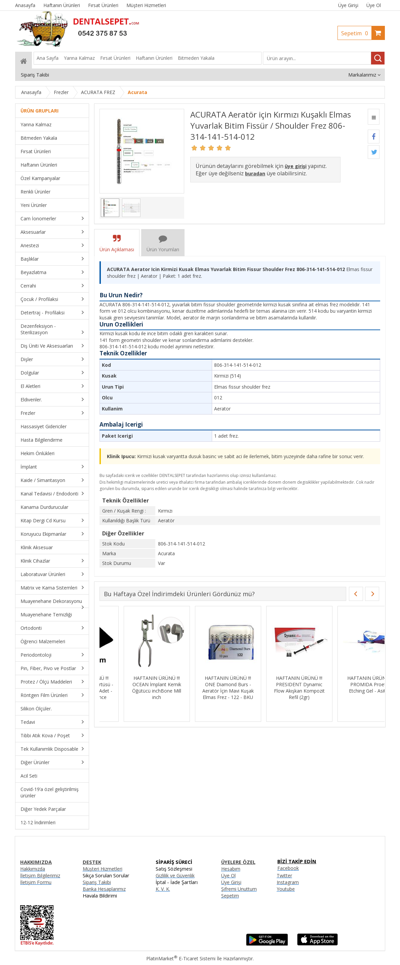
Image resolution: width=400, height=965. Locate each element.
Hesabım (230, 869)
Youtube (286, 889)
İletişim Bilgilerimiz (40, 875)
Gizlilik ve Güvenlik (175, 875)
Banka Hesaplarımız (104, 889)
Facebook (288, 868)
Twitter (284, 875)
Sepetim (356, 33)
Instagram (288, 882)
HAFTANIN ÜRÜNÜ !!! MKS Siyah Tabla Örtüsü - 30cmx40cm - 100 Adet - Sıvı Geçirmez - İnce (132, 687)
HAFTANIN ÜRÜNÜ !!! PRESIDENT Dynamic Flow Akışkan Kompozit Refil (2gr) (346, 687)
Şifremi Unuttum (239, 889)
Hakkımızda (32, 869)
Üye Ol (373, 5)
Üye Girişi (348, 5)
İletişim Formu (35, 882)
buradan (255, 173)
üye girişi (296, 166)
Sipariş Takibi (97, 882)
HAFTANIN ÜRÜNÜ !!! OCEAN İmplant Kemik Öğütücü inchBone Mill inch (204, 687)
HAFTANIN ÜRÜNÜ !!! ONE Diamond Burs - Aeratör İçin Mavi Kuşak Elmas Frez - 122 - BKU (275, 687)
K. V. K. (163, 889)
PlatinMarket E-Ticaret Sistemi (180, 958)
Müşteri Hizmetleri (102, 869)
